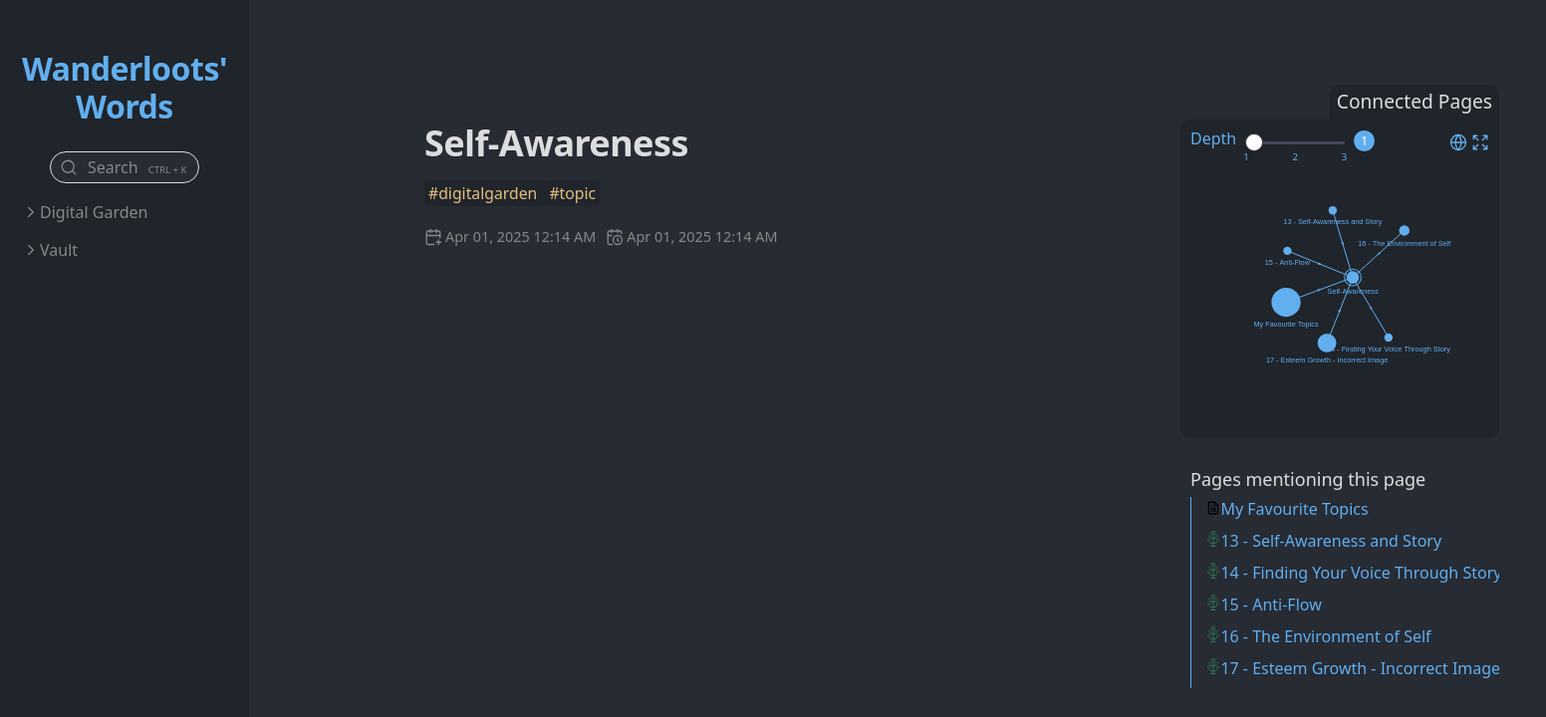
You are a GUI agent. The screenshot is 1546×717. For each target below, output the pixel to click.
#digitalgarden (484, 193)
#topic (572, 193)
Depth (1213, 138)
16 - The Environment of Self (1325, 636)
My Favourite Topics (1294, 509)
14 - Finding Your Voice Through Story (1360, 573)
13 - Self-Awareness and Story (1330, 541)
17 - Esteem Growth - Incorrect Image (1360, 668)
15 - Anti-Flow (1270, 604)
